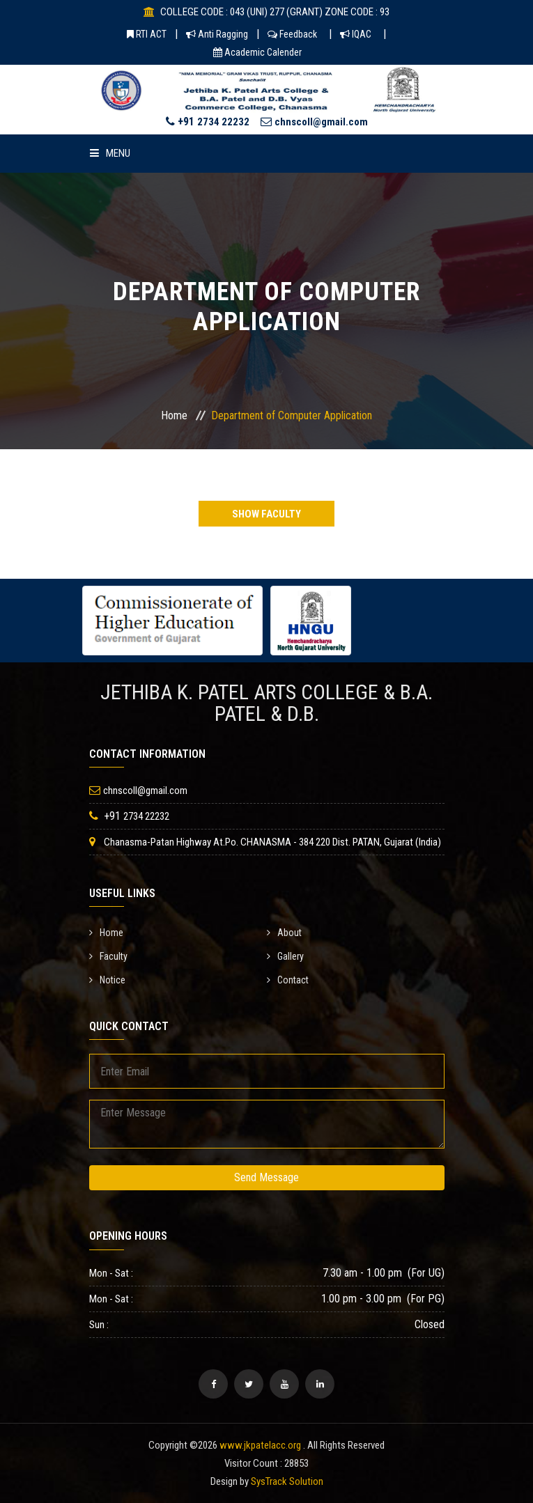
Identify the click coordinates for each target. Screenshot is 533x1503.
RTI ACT (147, 34)
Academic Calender (257, 52)
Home (174, 415)
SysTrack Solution (287, 1481)
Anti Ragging (217, 34)
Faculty (108, 956)
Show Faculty (266, 514)
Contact (288, 980)
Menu (110, 153)
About (284, 932)
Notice (107, 980)
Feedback (292, 34)
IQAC (355, 34)
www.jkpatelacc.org (260, 1445)
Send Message (266, 1177)
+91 (207, 121)
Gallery (285, 956)
